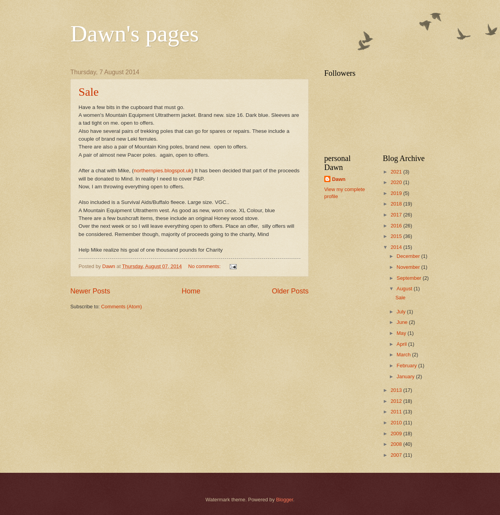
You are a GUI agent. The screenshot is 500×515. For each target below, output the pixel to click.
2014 (397, 247)
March (404, 355)
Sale (89, 91)
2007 (397, 455)
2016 (397, 226)
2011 (397, 412)
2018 (397, 204)
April (402, 344)
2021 (397, 172)
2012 (397, 401)
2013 (397, 390)
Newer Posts (90, 291)
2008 (397, 444)
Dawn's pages (134, 33)
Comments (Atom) (121, 306)
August (405, 288)
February (407, 365)
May (401, 333)
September (409, 278)
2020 (397, 182)
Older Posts (290, 291)
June (402, 322)
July (401, 312)
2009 (397, 433)
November (408, 267)
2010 (397, 423)
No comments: (205, 266)
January (406, 376)
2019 (397, 193)
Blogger (284, 499)
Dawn (338, 179)
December (408, 256)
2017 (397, 215)
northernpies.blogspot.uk (162, 170)
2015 (397, 236)
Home (191, 291)
